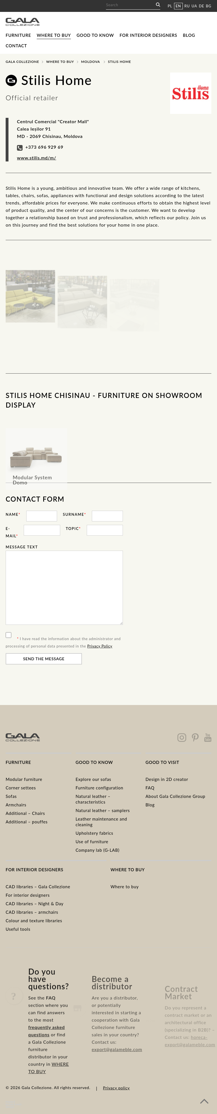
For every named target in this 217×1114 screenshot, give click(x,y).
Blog (189, 35)
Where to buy (54, 35)
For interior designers (148, 35)
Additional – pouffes (27, 821)
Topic (73, 528)
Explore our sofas (93, 779)
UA (194, 6)
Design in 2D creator (167, 779)
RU (187, 6)
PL (170, 6)
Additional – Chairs (25, 813)
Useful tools (18, 929)
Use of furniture (92, 841)
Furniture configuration (99, 787)
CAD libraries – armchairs (32, 912)
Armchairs (16, 804)
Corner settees (21, 787)
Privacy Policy (99, 646)
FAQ (150, 787)
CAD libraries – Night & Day (35, 903)
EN (178, 6)
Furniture (18, 35)
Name (13, 514)
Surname (74, 514)
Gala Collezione (22, 61)
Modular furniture (24, 779)
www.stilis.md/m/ (36, 157)
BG (208, 6)
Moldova (90, 61)
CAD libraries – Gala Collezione (38, 886)
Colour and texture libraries (34, 920)
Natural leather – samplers (103, 810)
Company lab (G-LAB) (98, 850)
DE (201, 6)
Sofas (11, 796)
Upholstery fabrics (94, 833)
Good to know (95, 35)
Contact (16, 45)
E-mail (12, 532)
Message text (22, 547)
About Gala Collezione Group (175, 796)
